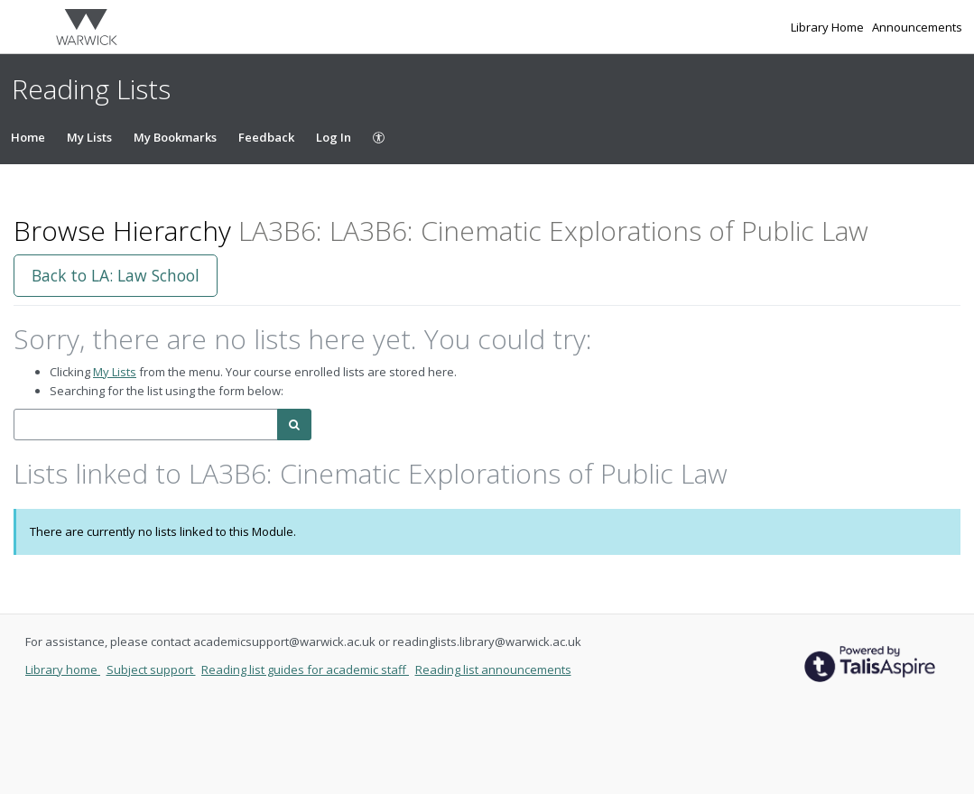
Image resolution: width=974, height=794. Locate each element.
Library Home (829, 27)
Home (28, 137)
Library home (62, 669)
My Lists (89, 137)
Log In (333, 137)
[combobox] (146, 424)
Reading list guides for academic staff (305, 669)
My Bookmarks (175, 137)
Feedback (266, 137)
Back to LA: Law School (115, 275)
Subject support (151, 669)
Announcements (917, 27)
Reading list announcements (493, 669)
